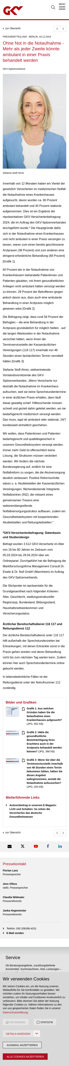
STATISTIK (46, 1022)
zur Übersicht (12, 28)
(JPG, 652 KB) (44, 716)
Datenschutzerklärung (15, 1012)
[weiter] (63, 29)
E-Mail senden (15, 933)
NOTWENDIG (17, 1022)
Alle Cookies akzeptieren (25, 1056)
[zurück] (57, 29)
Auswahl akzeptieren (22, 1045)
